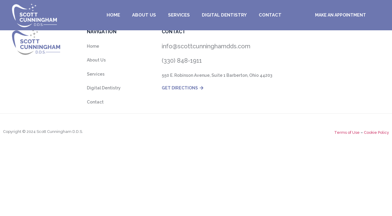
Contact (270, 15)
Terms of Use (347, 132)
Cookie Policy (376, 132)
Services (179, 15)
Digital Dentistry (224, 15)
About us (144, 15)
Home (113, 15)
